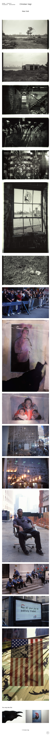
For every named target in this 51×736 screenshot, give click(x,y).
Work (3, 3)
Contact (9, 3)
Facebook (5, 4)
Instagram (12, 4)
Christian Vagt (25, 4)
